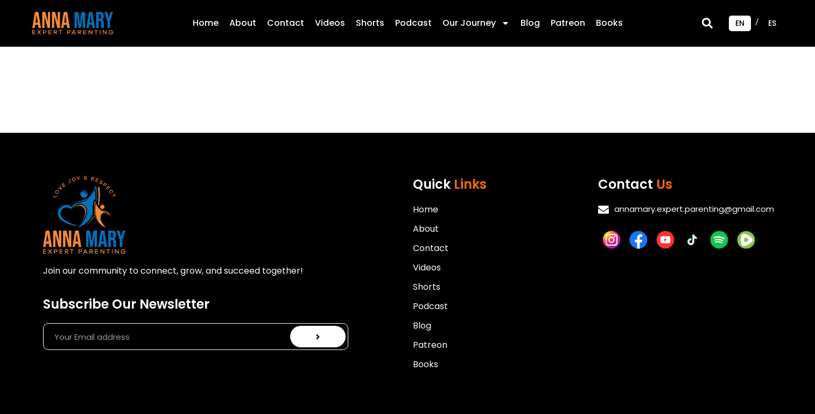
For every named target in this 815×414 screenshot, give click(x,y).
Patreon (568, 23)
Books (609, 23)
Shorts (370, 23)
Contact (285, 23)
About (242, 23)
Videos (330, 23)
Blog (530, 23)
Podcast (413, 23)
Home (206, 23)
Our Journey (476, 23)
